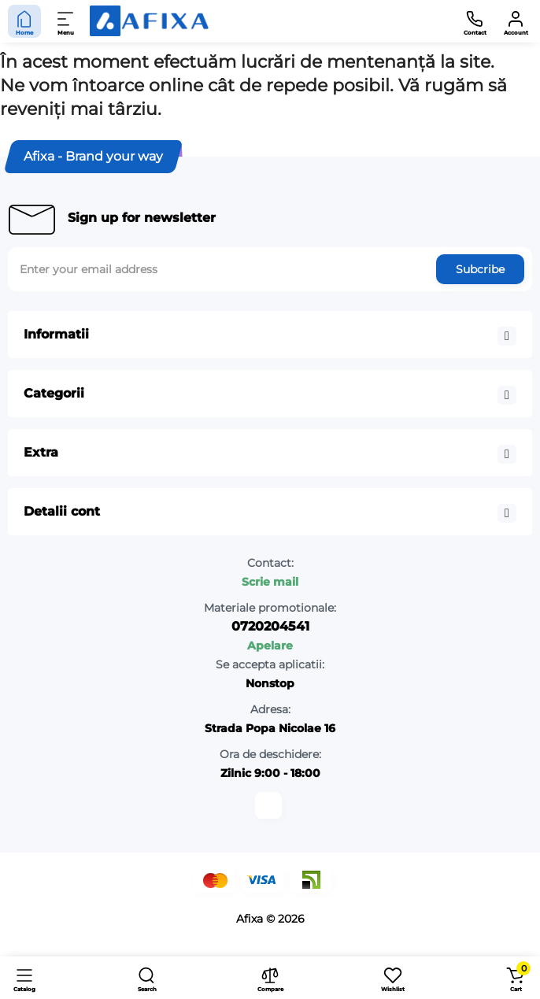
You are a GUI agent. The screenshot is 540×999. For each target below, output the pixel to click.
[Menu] (66, 21)
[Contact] (474, 21)
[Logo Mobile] (149, 21)
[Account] (515, 21)
